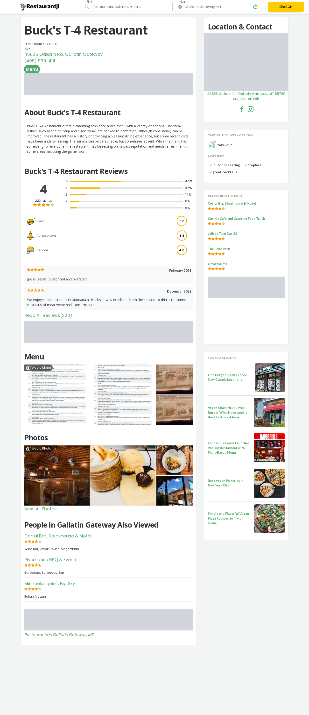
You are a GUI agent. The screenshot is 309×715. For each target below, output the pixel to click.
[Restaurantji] (40, 6)
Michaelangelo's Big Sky (49, 583)
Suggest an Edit (246, 98)
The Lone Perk (219, 249)
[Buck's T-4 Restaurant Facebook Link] (242, 109)
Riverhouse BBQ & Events (50, 560)
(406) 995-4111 (39, 61)
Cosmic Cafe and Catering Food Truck (236, 219)
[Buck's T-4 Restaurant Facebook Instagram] (250, 109)
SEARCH (286, 6)
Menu (32, 69)
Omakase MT (218, 264)
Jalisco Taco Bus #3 (222, 234)
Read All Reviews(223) (48, 315)
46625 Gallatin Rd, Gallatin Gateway (63, 54)
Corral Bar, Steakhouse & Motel (57, 536)
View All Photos (40, 509)
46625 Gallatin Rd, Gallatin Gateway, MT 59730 (246, 93)
